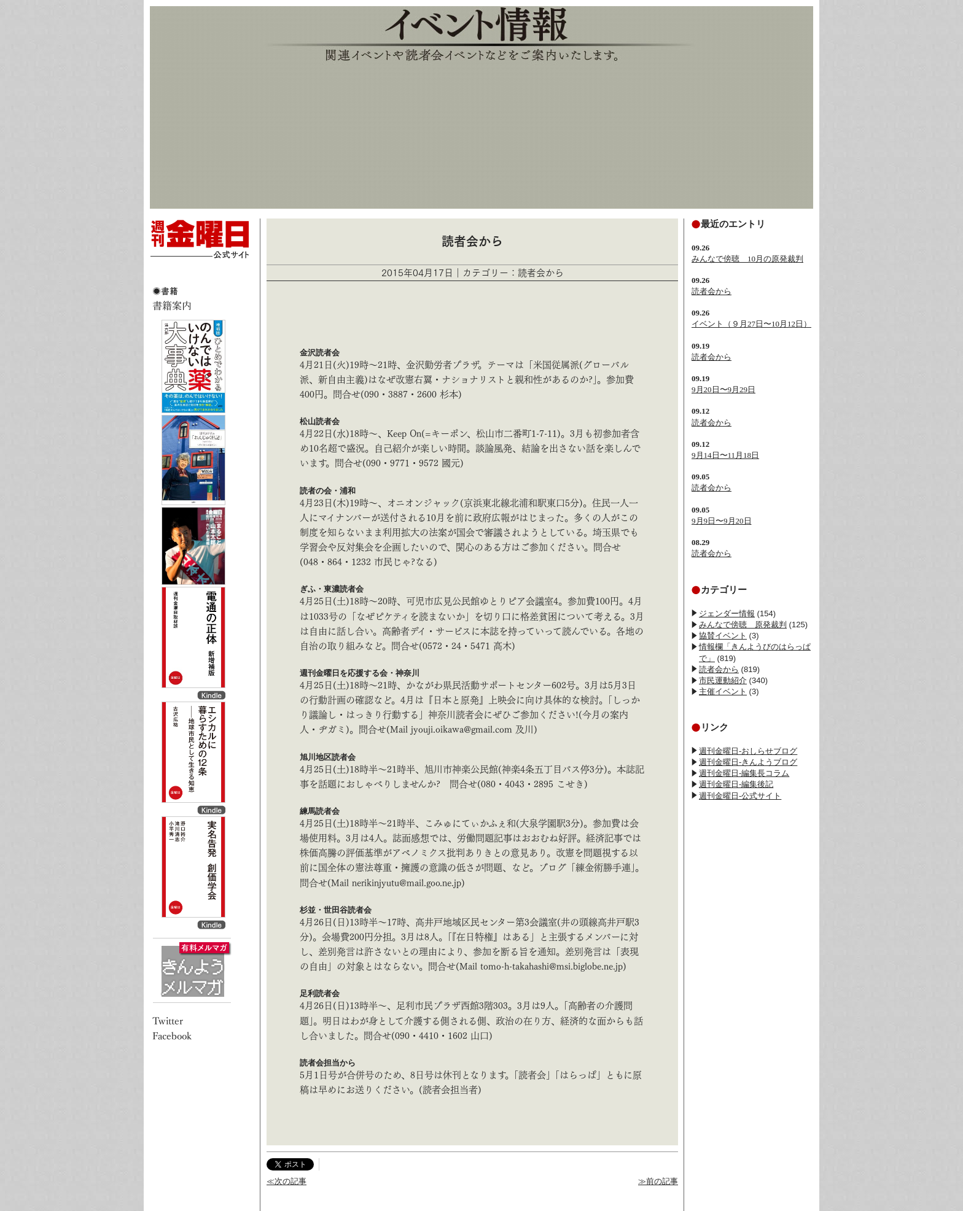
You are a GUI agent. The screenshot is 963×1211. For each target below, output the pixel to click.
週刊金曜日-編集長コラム (744, 773)
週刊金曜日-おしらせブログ (748, 751)
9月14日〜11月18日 (725, 455)
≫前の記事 (658, 1181)
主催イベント (723, 691)
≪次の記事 (286, 1181)
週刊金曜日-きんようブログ (748, 762)
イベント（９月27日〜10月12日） (751, 323)
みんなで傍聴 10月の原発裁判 (747, 258)
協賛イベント (723, 635)
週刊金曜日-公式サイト (740, 795)
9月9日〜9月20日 (722, 520)
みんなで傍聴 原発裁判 (743, 624)
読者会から (711, 291)
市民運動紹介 (723, 680)
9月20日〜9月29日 (723, 389)
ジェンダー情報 (727, 613)
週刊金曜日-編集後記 (736, 784)
